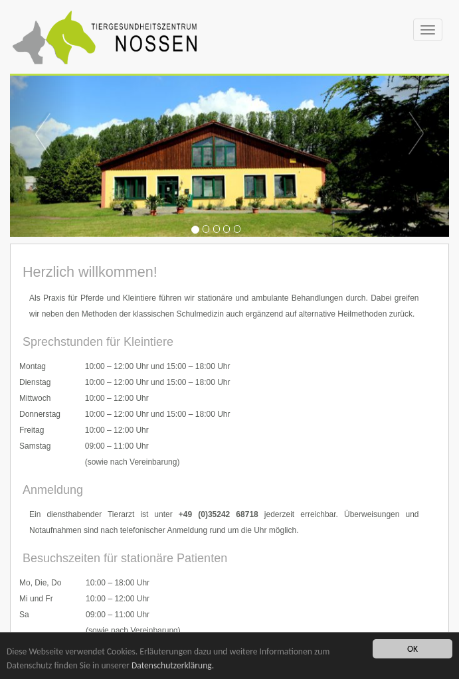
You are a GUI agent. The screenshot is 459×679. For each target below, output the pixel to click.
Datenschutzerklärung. (173, 665)
